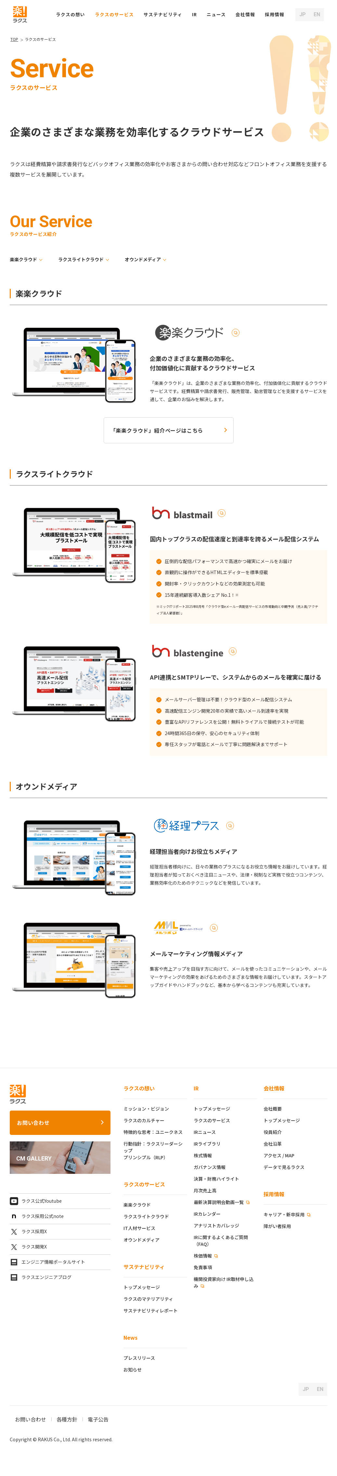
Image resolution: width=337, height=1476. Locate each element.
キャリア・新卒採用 (284, 1214)
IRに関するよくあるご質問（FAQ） (221, 1240)
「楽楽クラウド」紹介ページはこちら (156, 430)
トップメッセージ (141, 1287)
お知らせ (132, 1369)
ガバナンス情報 (210, 1167)
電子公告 (98, 1419)
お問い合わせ (33, 1122)
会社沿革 (273, 1143)
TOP (14, 39)
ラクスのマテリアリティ (148, 1299)
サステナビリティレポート (150, 1310)
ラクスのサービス (144, 1184)
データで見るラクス (284, 1167)
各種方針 (67, 1419)
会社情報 (274, 1088)
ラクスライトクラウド (81, 259)
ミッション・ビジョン (146, 1108)
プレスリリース (139, 1358)
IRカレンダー (207, 1214)
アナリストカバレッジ (216, 1225)
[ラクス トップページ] (20, 13)
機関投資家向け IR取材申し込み (223, 1282)
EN (317, 14)
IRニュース (205, 1132)
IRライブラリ (207, 1143)
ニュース (216, 14)
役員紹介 (273, 1132)
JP (302, 14)
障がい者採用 (277, 1226)
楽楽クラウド (23, 259)
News (130, 1337)
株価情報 (203, 1255)
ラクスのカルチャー (143, 1120)
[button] (274, 14)
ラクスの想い (139, 1088)
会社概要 (273, 1108)
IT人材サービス (139, 1228)
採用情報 (274, 1194)
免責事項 (203, 1267)
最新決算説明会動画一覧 (219, 1202)
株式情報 (203, 1155)
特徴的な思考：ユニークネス (153, 1132)
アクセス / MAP (279, 1155)
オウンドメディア (143, 259)
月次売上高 (205, 1190)
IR (194, 14)
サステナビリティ (144, 1267)
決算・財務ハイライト (216, 1178)
